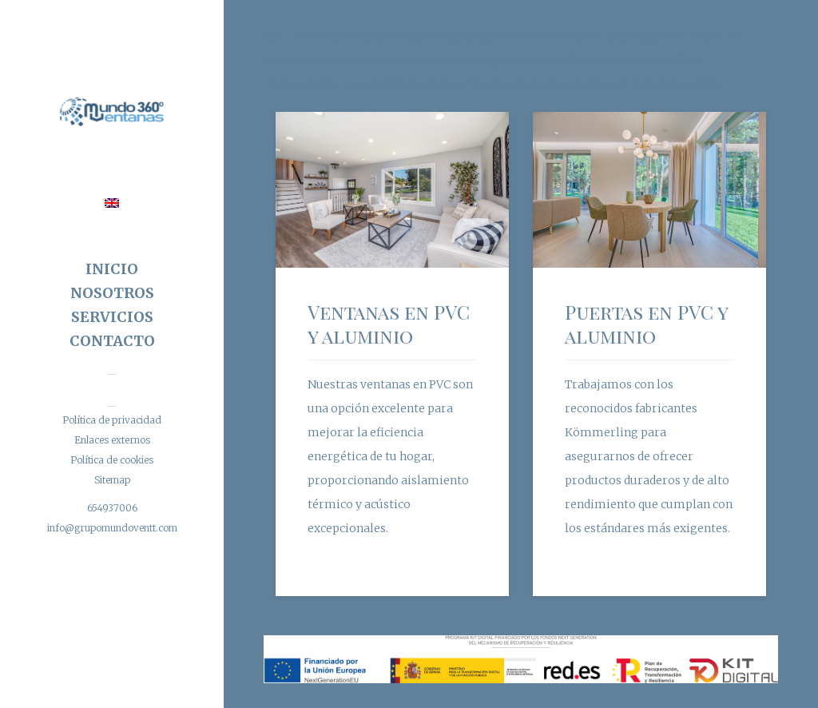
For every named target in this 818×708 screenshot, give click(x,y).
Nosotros (112, 293)
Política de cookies (111, 460)
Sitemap (112, 480)
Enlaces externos (112, 440)
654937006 (112, 508)
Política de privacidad (111, 420)
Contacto (112, 341)
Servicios (112, 317)
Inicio (111, 269)
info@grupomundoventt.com (112, 528)
